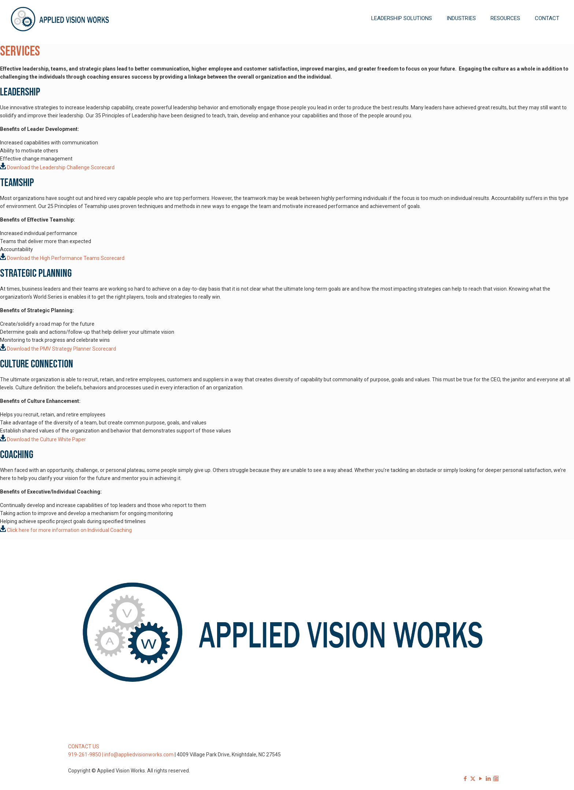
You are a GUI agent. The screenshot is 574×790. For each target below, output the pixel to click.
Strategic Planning (36, 273)
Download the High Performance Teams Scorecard (62, 258)
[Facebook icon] (465, 778)
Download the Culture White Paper (46, 439)
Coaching (16, 454)
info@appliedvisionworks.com (139, 754)
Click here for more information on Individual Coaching (69, 530)
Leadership (20, 92)
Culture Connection (36, 364)
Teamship (17, 182)
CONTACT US (83, 746)
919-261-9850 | (86, 754)
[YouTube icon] (480, 778)
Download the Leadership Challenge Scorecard (57, 167)
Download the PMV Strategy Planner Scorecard (58, 349)
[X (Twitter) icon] (473, 778)
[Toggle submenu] (401, 40)
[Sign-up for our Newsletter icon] (496, 778)
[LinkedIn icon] (488, 778)
